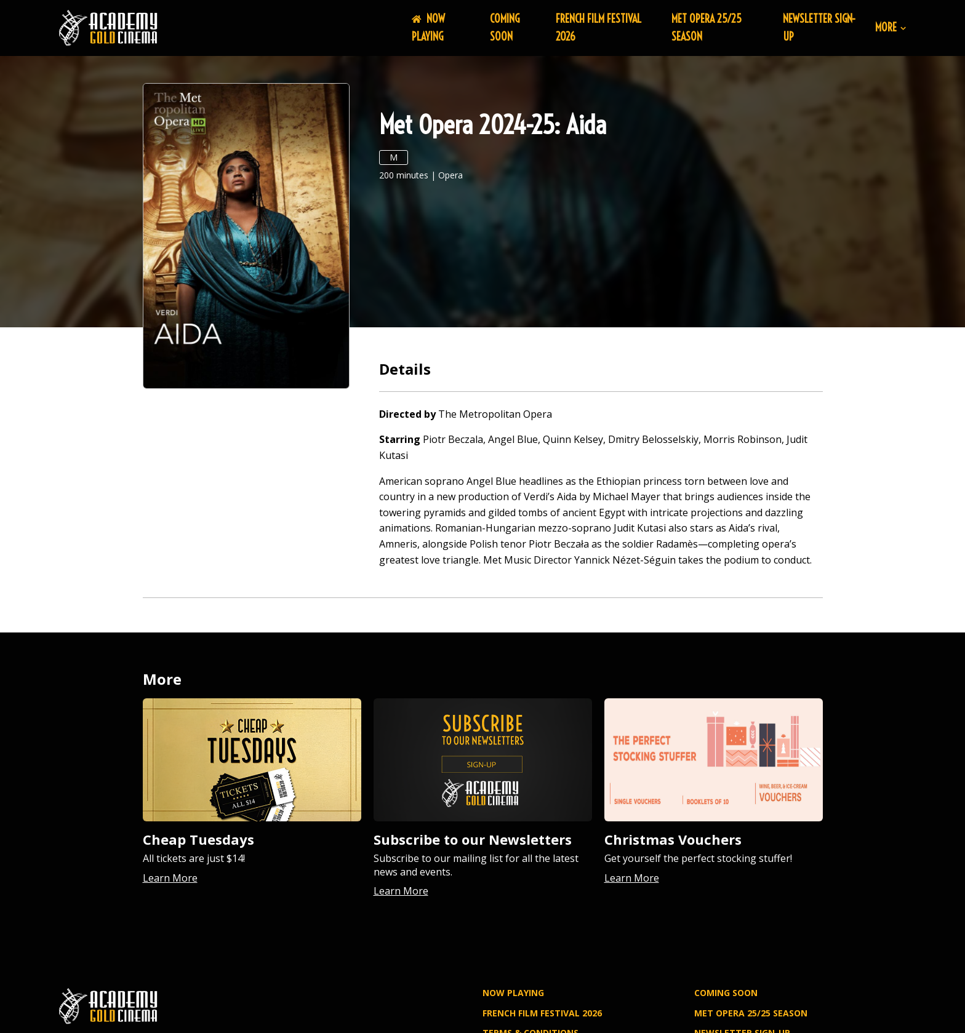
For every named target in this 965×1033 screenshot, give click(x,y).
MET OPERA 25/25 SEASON (750, 1013)
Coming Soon (504, 28)
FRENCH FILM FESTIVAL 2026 (542, 1013)
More (890, 28)
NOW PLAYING (428, 28)
